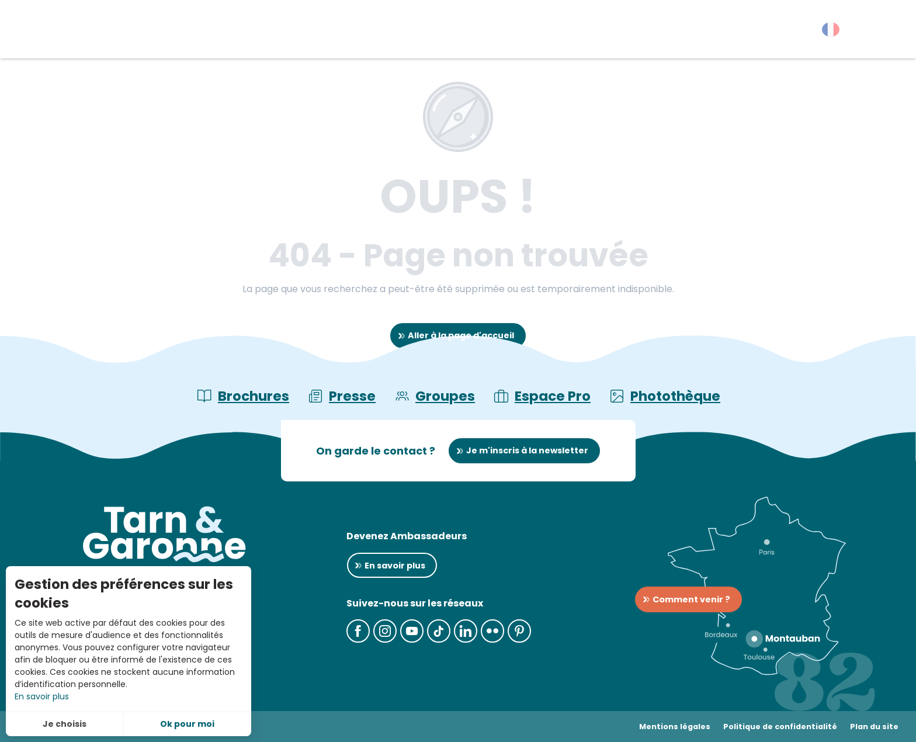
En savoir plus (42, 696)
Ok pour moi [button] (187, 724)
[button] (886, 32)
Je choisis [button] (64, 724)
